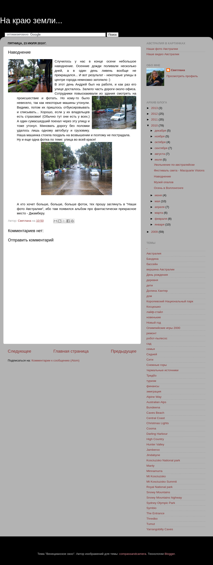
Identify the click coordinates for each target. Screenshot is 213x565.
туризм (151, 380)
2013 (155, 108)
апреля (160, 207)
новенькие (153, 317)
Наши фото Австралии (162, 48)
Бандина (152, 258)
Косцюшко (153, 306)
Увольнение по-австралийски (174, 164)
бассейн (152, 264)
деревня (152, 280)
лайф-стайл (154, 312)
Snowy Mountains (158, 492)
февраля (161, 218)
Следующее (19, 351)
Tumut (150, 524)
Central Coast (155, 418)
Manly (150, 465)
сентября (161, 148)
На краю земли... (31, 20)
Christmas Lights (157, 423)
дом (149, 296)
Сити (149, 359)
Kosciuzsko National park (163, 460)
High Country (155, 439)
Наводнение (162, 176)
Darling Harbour (157, 433)
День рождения (157, 274)
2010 (155, 125)
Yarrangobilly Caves (159, 529)
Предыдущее (123, 351)
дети (149, 285)
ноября (160, 136)
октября (160, 142)
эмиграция (153, 391)
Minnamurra (154, 471)
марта (159, 212)
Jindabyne (153, 455)
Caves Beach (155, 412)
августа (160, 153)
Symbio (151, 508)
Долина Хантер (157, 290)
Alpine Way (154, 396)
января (160, 224)
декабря (161, 130)
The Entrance (155, 513)
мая (158, 201)
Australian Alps (156, 402)
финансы (152, 386)
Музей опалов (164, 182)
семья (150, 349)
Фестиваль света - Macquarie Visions (179, 170)
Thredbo (152, 518)
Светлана (178, 70)
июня (159, 195)
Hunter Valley (155, 444)
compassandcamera (132, 553)
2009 (155, 231)
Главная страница (71, 351)
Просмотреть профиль (182, 76)
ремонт (151, 333)
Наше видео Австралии (162, 54)
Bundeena (153, 407)
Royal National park (159, 487)
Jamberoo (153, 449)
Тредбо (151, 375)
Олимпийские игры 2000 (163, 328)
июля (159, 159)
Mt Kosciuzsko (156, 476)
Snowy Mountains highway (164, 497)
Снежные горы (156, 365)
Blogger (170, 553)
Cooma (151, 428)
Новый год (153, 322)
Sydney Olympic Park (160, 503)
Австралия (153, 253)
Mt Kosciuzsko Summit (161, 481)
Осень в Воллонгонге (168, 188)
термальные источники (162, 370)
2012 (155, 113)
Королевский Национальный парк (169, 301)
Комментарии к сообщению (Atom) (55, 360)
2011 (155, 119)
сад (148, 343)
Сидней (151, 354)
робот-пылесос (156, 338)
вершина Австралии (160, 269)
